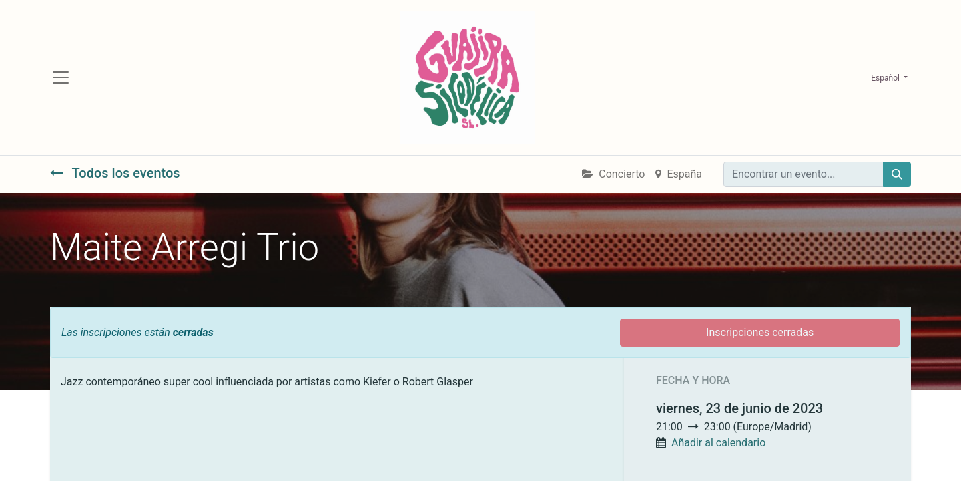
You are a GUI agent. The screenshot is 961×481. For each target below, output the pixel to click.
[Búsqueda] (897, 174)
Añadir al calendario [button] (718, 442)
